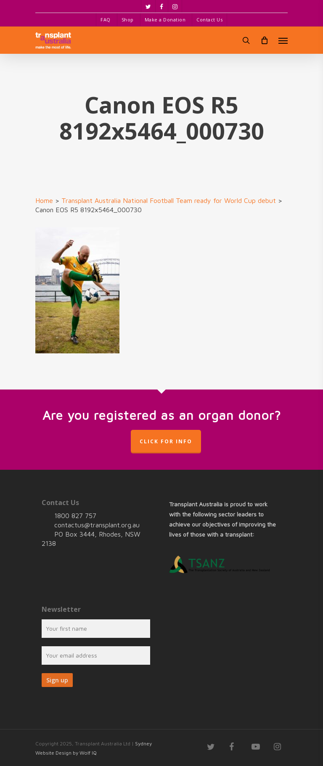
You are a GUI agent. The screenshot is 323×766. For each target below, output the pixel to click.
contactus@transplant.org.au (97, 525)
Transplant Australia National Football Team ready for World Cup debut (168, 200)
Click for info (166, 441)
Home (44, 200)
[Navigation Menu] (283, 40)
